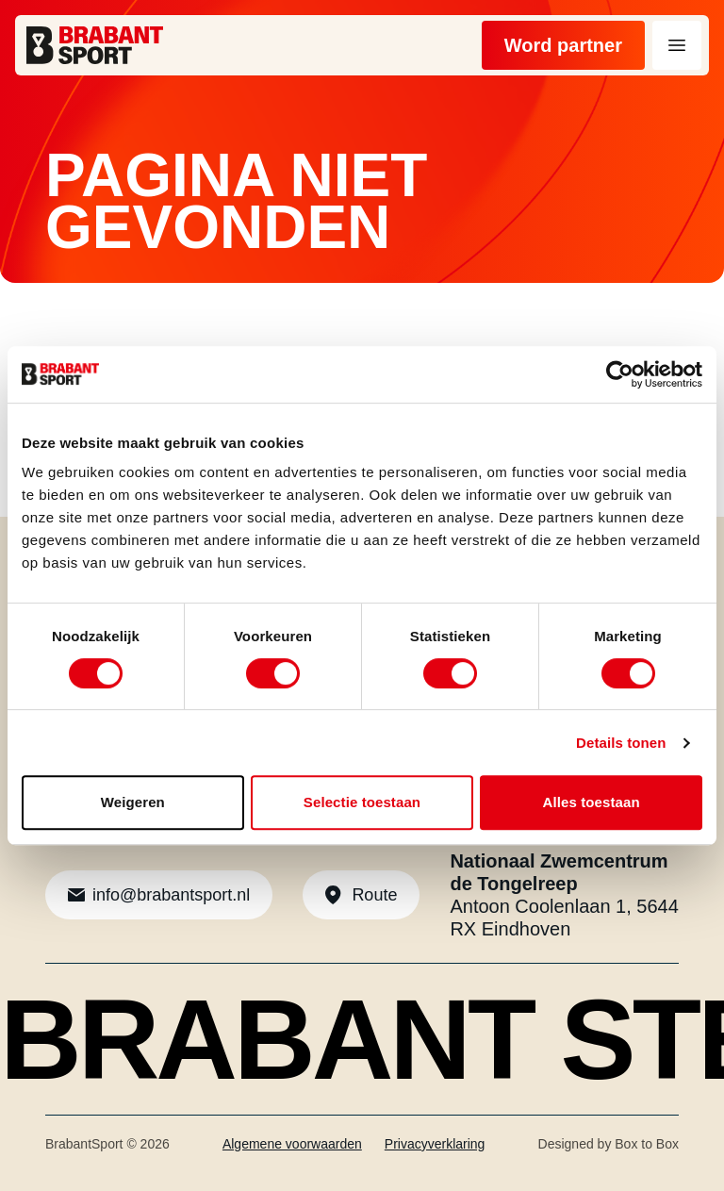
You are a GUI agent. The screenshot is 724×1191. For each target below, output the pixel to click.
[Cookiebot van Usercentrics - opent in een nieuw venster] (619, 374)
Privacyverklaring (435, 1143)
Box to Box (647, 1143)
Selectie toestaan (362, 802)
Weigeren (133, 802)
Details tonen (621, 743)
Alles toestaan (591, 802)
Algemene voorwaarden (292, 1143)
